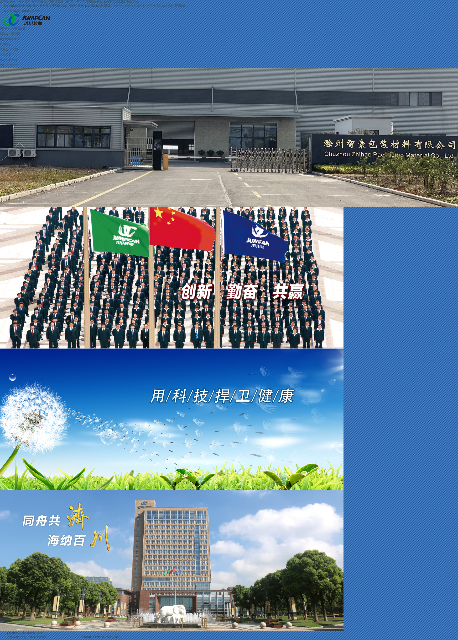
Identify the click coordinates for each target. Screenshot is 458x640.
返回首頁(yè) (12, 11)
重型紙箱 (180, 5)
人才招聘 (5, 54)
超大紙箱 (167, 5)
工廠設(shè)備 (9, 49)
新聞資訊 (5, 44)
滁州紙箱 (106, 5)
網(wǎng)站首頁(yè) (12, 28)
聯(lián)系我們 (31, 11)
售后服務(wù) (8, 60)
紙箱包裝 (118, 5)
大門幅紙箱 (154, 5)
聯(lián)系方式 (9, 65)
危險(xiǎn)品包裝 (135, 5)
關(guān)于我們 (10, 33)
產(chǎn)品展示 (9, 39)
